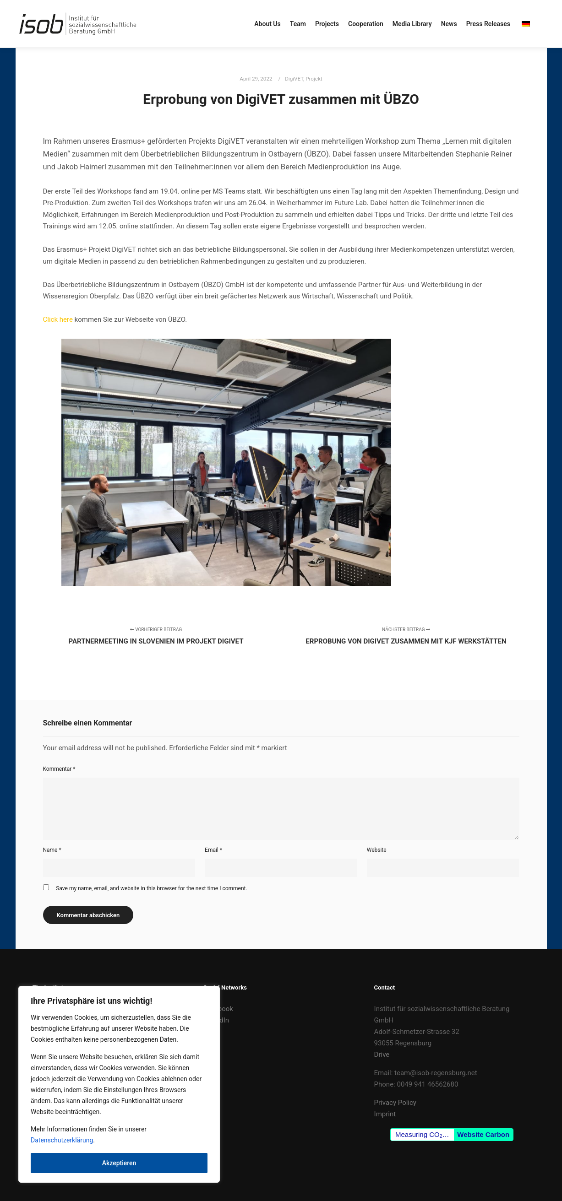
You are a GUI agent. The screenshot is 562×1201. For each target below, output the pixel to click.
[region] (119, 1084)
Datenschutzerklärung (62, 1140)
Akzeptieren (119, 1163)
